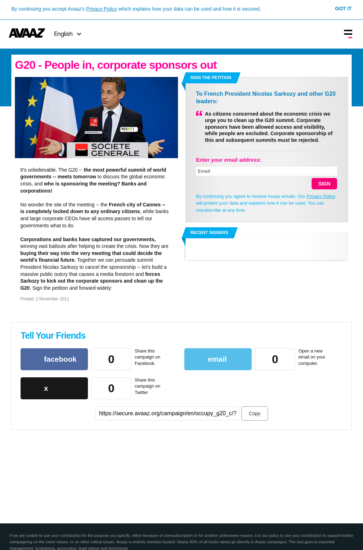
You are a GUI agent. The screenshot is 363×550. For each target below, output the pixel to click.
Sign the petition (210, 77)
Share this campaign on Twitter (147, 386)
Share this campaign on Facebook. (147, 357)
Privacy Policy (101, 9)
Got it (343, 8)
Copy (255, 413)
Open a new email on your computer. (311, 357)
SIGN (324, 184)
